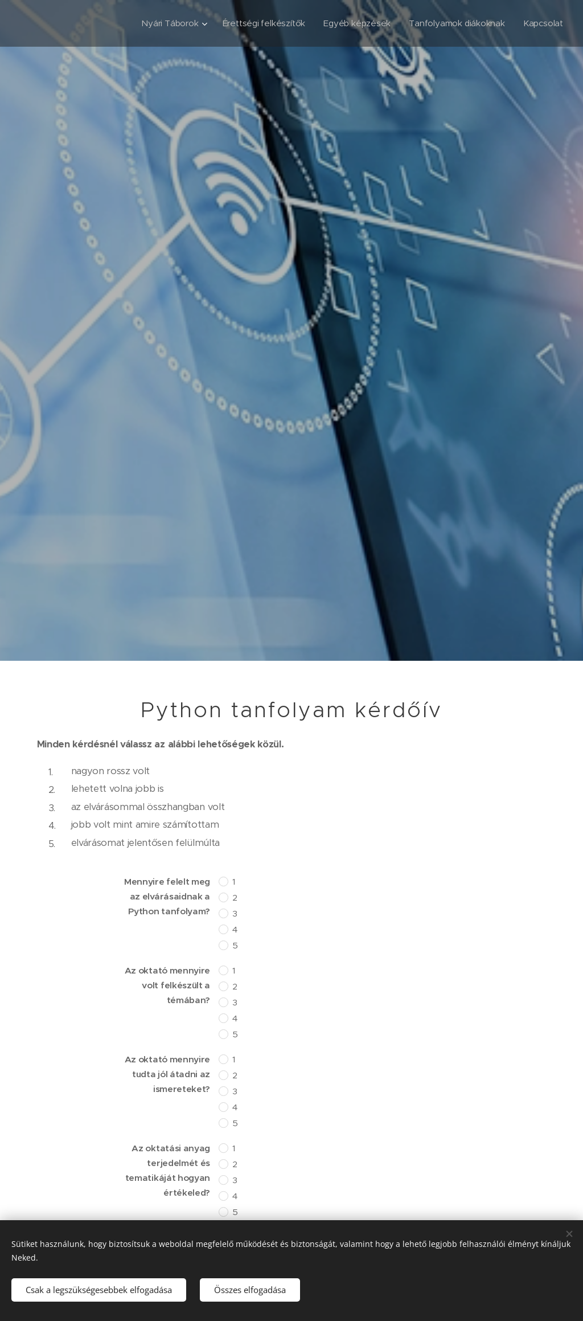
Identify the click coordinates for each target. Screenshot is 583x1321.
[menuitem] (167, 23)
